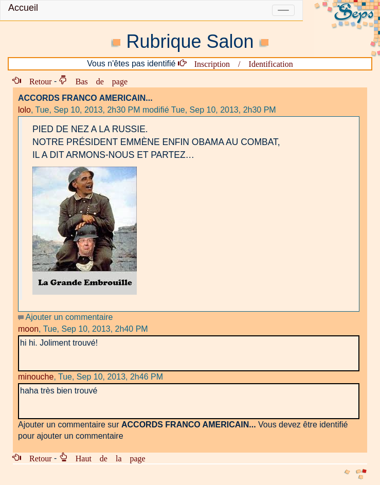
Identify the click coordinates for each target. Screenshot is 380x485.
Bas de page (97, 81)
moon (28, 329)
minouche (35, 376)
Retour (36, 81)
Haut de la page (106, 458)
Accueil (23, 8)
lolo (24, 109)
